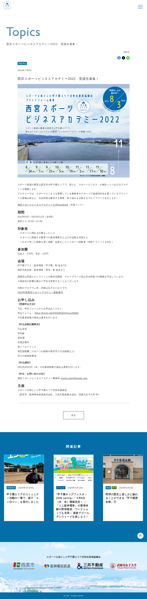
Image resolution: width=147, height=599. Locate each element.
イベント (61, 488)
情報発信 (22, 63)
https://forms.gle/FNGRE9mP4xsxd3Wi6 (57, 313)
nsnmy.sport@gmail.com (74, 378)
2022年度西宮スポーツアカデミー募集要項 (40, 292)
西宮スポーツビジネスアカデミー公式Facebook (43, 205)
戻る (73, 415)
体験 (108, 488)
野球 (114, 488)
